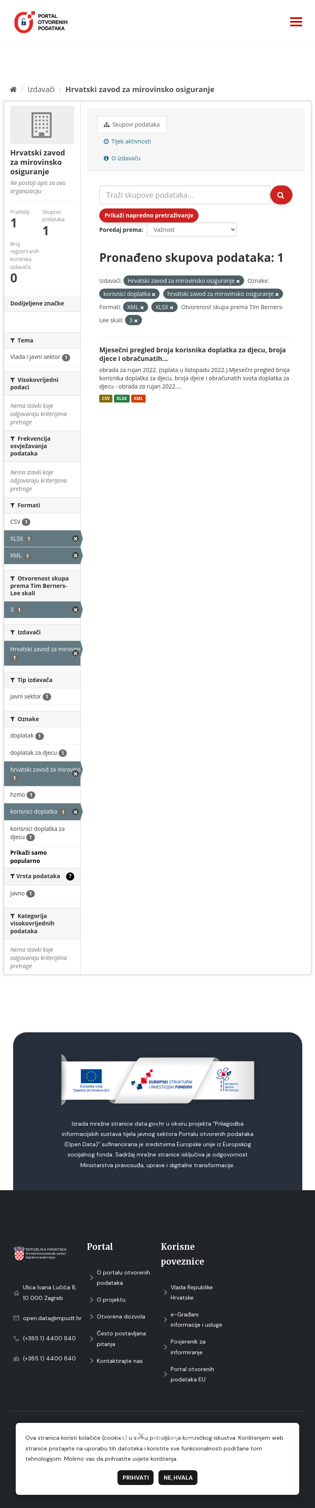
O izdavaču (122, 158)
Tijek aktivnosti (127, 141)
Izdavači (41, 89)
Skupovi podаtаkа (132, 124)
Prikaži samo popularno (28, 857)
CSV (106, 398)
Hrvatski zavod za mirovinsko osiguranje (140, 89)
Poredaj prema (120, 230)
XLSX (121, 398)
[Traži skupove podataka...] (184, 194)
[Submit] (281, 194)
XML (138, 398)
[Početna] (13, 89)
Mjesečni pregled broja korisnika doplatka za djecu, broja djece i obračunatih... (192, 354)
